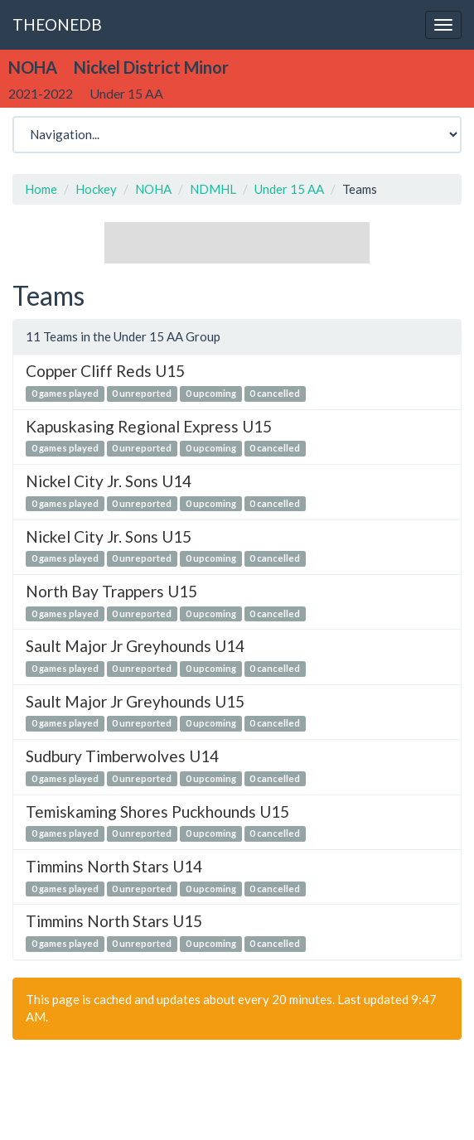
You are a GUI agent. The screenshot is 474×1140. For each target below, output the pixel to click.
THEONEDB (57, 24)
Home (41, 188)
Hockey (96, 188)
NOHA (153, 188)
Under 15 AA (289, 188)
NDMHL (213, 188)
